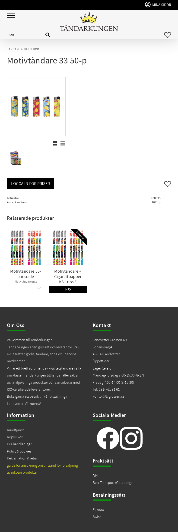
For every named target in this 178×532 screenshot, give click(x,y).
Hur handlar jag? (19, 444)
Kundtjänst (15, 430)
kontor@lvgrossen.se (108, 396)
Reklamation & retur (22, 458)
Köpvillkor (14, 437)
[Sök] (47, 35)
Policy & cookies (19, 451)
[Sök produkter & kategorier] (25, 35)
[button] (11, 16)
